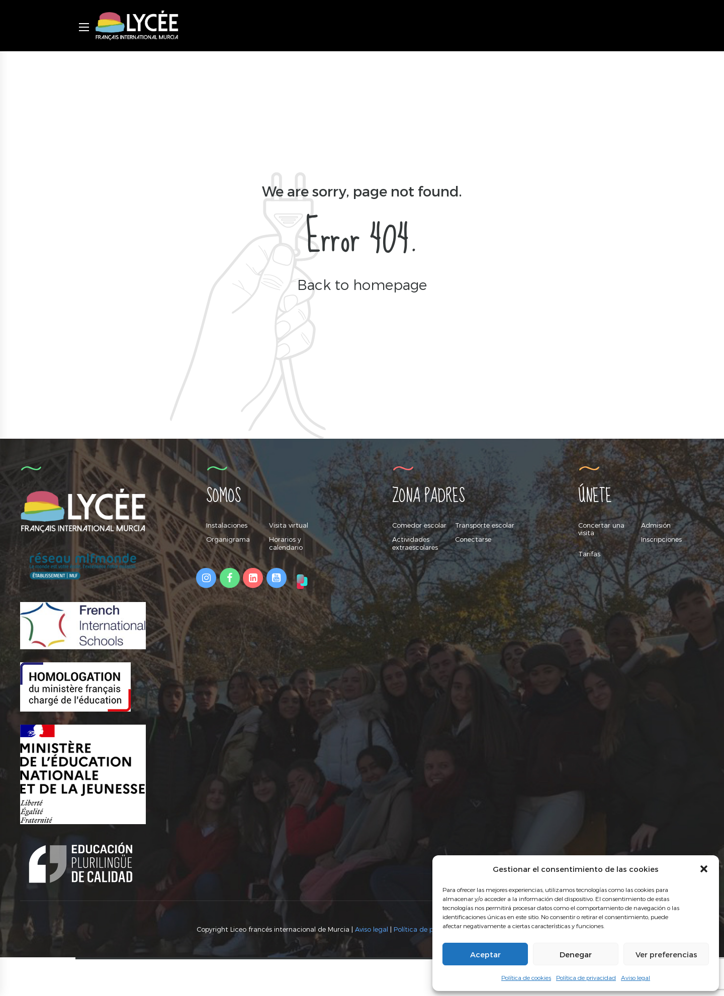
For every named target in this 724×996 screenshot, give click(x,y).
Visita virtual (288, 525)
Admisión (656, 525)
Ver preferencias (666, 954)
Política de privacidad (586, 977)
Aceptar (485, 954)
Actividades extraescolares (415, 543)
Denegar (576, 954)
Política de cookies (526, 977)
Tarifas (589, 554)
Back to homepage (362, 284)
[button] (704, 869)
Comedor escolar (419, 525)
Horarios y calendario (286, 543)
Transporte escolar (484, 525)
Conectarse (473, 539)
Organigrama (228, 539)
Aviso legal (635, 977)
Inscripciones (661, 539)
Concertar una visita (601, 529)
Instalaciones (226, 525)
